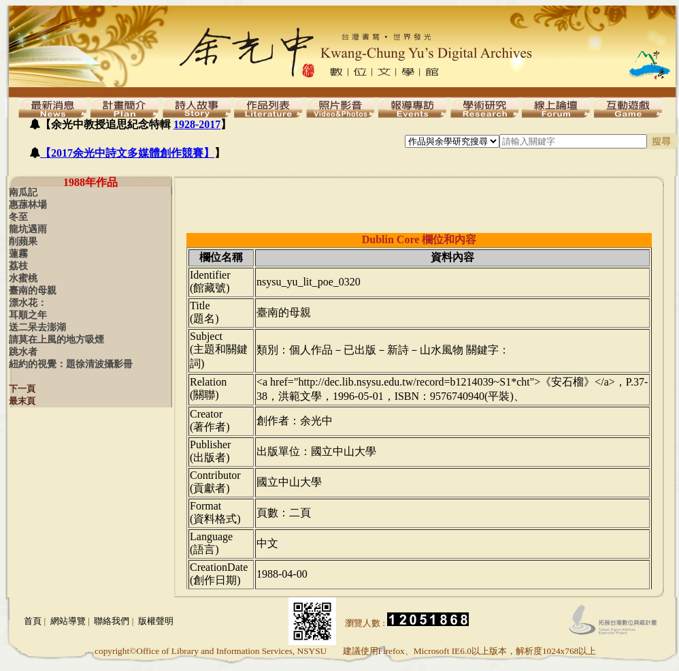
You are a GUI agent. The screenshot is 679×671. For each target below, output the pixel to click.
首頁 (33, 621)
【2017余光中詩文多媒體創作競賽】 (127, 153)
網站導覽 (68, 621)
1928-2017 (196, 124)
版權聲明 (155, 621)
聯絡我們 (111, 621)
